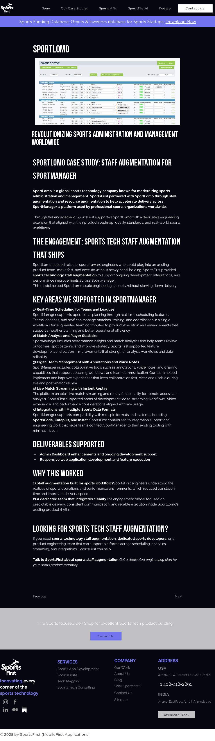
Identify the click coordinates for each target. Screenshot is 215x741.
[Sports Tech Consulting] (80, 687)
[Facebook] (15, 702)
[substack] (24, 709)
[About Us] (136, 673)
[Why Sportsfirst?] (134, 686)
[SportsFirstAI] (79, 675)
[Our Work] (136, 667)
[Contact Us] (106, 636)
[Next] (167, 596)
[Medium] (15, 709)
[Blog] (134, 680)
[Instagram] (5, 702)
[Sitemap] (141, 699)
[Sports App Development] (84, 669)
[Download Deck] (176, 714)
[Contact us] (195, 8)
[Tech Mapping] (76, 681)
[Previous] (51, 596)
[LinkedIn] (5, 709)
